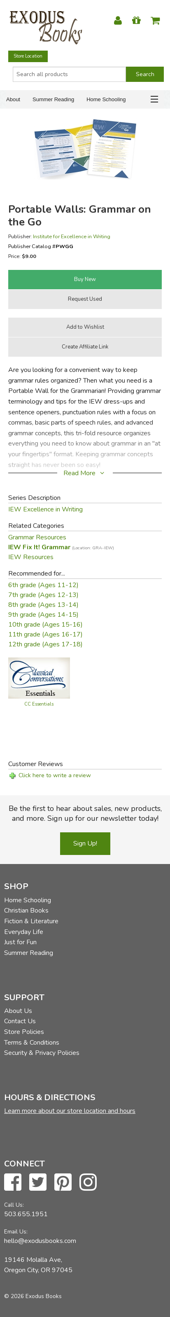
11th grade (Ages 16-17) (45, 634)
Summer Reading (53, 99)
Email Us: (16, 1232)
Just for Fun (20, 942)
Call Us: (14, 1205)
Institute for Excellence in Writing (71, 236)
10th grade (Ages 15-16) (45, 624)
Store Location (28, 56)
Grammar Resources (37, 537)
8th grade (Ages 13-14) (43, 604)
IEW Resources (31, 557)
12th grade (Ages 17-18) (45, 644)
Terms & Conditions (31, 1042)
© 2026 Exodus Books (33, 1296)
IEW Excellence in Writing (45, 509)
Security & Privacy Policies (41, 1052)
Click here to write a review (55, 775)
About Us (18, 1010)
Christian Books (26, 910)
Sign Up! (85, 843)
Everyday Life (23, 931)
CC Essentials (39, 704)
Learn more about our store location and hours (69, 1110)
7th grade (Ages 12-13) (43, 594)
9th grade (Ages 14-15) (43, 614)
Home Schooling (106, 99)
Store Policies (24, 1031)
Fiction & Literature (31, 921)
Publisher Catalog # (40, 246)
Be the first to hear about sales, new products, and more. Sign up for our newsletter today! (85, 813)
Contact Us (20, 1021)
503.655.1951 (26, 1214)
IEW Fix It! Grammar (61, 547)
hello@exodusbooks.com (40, 1240)
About (13, 99)
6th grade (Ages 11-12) (43, 585)
